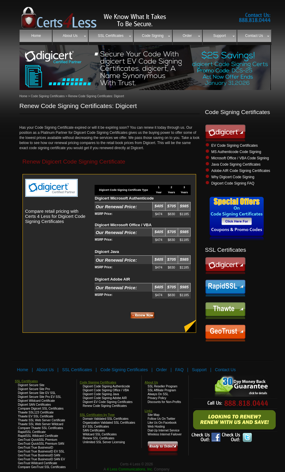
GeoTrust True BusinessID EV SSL (41, 451)
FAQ (179, 369)
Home (24, 96)
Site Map (153, 414)
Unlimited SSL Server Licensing (104, 442)
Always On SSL (158, 394)
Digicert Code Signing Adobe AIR (105, 398)
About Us (45, 369)
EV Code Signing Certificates (234, 145)
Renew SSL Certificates (98, 438)
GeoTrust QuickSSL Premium (37, 439)
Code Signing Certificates (47, 96)
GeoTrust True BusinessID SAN (39, 455)
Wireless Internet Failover (165, 434)
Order (161, 369)
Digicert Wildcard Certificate (36, 400)
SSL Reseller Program (162, 386)
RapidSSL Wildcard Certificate (38, 435)
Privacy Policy (157, 398)
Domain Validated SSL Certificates (106, 418)
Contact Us (225, 369)
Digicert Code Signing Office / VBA (106, 390)
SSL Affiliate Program (162, 390)
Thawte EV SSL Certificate (35, 416)
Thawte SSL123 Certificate (36, 412)
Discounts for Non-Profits (164, 402)
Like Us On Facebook (162, 422)
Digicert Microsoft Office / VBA (123, 225)
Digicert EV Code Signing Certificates (108, 402)
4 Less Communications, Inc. (130, 469)
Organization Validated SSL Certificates (109, 422)
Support (199, 369)
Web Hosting (156, 426)
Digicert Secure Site (31, 385)
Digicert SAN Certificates (34, 404)
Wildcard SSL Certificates (100, 434)
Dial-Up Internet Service (164, 430)
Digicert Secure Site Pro (34, 389)
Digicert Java (107, 251)
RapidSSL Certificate (32, 432)
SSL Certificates (77, 369)
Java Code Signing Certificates (236, 164)
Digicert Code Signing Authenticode (106, 386)
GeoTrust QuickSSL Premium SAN (41, 443)
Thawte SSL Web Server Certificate (41, 420)
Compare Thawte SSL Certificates (40, 428)
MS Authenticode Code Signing (236, 152)
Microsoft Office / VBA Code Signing (240, 158)
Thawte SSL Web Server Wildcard (40, 424)
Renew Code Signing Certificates (105, 405)
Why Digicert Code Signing (232, 177)
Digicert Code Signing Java (101, 394)
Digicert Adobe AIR (112, 279)
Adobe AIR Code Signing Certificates (240, 171)
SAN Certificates (94, 430)
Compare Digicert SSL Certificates (41, 408)
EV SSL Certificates (96, 426)
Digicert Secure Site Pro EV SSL (40, 396)
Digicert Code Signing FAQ (232, 183)
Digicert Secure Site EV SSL (37, 393)
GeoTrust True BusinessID (35, 447)
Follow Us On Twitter (161, 418)
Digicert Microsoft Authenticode (124, 198)
